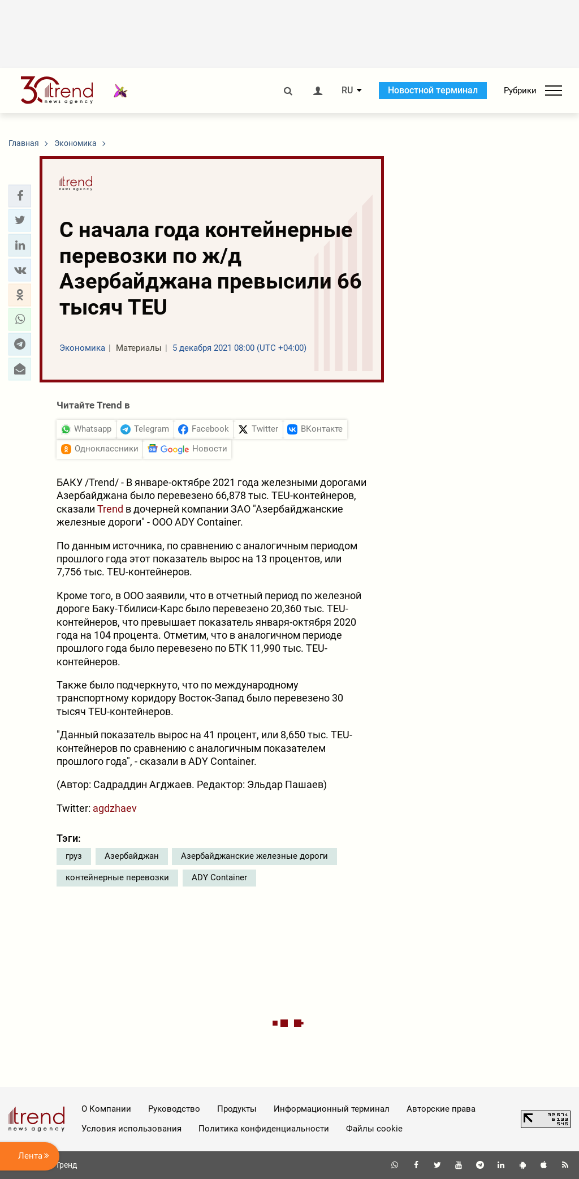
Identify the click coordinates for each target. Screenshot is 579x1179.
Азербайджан (132, 856)
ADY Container (219, 877)
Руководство (174, 1109)
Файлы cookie (374, 1129)
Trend (110, 509)
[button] (20, 195)
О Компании (106, 1109)
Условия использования (131, 1129)
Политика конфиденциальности (263, 1129)
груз (74, 856)
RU (347, 90)
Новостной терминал (433, 90)
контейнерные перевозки (117, 877)
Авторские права (441, 1109)
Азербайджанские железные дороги (254, 856)
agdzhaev (115, 808)
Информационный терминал (332, 1109)
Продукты (237, 1109)
